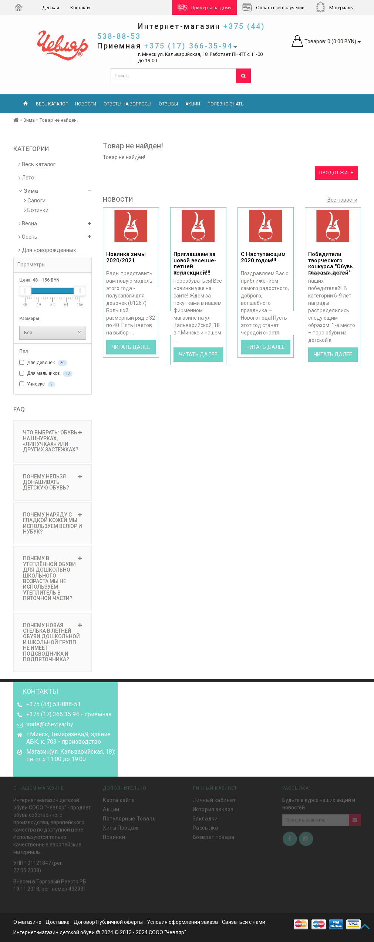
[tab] (53, 441)
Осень (27, 236)
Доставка (58, 922)
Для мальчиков (46, 374)
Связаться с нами (243, 922)
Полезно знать (225, 104)
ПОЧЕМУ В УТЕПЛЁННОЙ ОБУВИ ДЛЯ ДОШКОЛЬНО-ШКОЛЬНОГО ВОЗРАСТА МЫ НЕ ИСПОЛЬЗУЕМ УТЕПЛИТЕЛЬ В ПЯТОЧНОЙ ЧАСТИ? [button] (52, 578)
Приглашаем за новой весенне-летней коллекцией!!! (194, 263)
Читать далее (131, 347)
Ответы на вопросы (127, 104)
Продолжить (336, 172)
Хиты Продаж (121, 827)
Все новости (342, 200)
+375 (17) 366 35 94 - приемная (68, 714)
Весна (27, 223)
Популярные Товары (129, 817)
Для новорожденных (47, 250)
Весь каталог (52, 104)
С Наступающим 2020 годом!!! (263, 257)
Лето (26, 177)
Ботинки (36, 210)
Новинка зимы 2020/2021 (126, 257)
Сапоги (35, 200)
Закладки (205, 817)
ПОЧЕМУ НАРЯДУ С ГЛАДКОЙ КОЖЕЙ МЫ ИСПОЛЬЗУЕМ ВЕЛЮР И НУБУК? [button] (52, 523)
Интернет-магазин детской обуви (54, 932)
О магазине (27, 922)
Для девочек (43, 363)
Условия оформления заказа (182, 922)
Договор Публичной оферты (108, 922)
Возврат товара (214, 836)
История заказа (213, 808)
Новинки (114, 836)
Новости (85, 104)
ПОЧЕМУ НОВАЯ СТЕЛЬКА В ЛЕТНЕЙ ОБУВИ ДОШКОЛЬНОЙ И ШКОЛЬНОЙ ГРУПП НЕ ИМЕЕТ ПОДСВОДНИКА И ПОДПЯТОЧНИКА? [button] (52, 642)
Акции (192, 104)
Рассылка (205, 827)
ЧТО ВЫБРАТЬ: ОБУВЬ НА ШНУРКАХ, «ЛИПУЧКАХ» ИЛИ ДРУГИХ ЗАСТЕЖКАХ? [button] (52, 441)
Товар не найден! (59, 120)
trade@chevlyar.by (49, 724)
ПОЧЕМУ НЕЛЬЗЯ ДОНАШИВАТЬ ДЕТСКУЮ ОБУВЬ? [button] (52, 482)
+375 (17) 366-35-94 (188, 45)
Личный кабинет (214, 799)
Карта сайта (119, 799)
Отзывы (168, 104)
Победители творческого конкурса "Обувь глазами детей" (330, 263)
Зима (29, 120)
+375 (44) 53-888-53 (53, 704)
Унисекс (37, 384)
